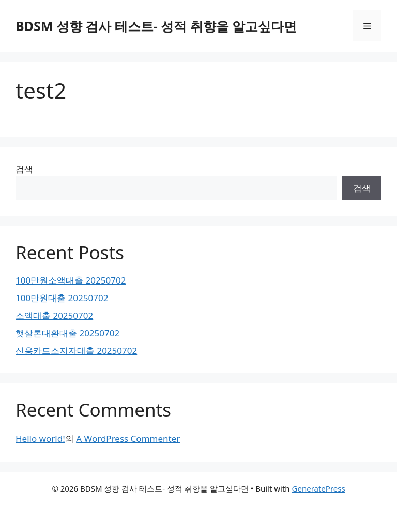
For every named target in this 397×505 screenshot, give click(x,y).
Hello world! (40, 438)
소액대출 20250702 (54, 315)
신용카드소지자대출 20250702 (76, 351)
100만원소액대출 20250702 (71, 280)
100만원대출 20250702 (62, 298)
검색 (24, 169)
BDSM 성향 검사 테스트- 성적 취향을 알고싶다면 (156, 26)
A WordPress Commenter (128, 438)
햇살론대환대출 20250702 (67, 333)
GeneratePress (318, 488)
